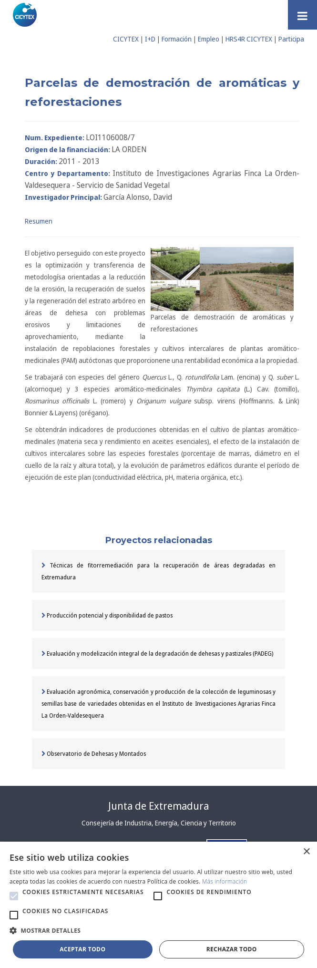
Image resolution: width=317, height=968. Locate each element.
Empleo (208, 38)
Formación (177, 38)
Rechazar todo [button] (231, 949)
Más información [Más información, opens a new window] (224, 881)
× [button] (306, 851)
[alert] (158, 905)
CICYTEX (126, 38)
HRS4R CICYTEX (248, 38)
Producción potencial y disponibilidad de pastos (107, 615)
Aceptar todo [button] (82, 949)
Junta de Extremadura (158, 806)
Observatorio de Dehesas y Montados (93, 754)
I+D (150, 38)
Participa (291, 38)
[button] (13, 896)
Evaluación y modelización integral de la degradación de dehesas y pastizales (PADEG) (157, 653)
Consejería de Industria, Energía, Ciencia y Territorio (159, 822)
